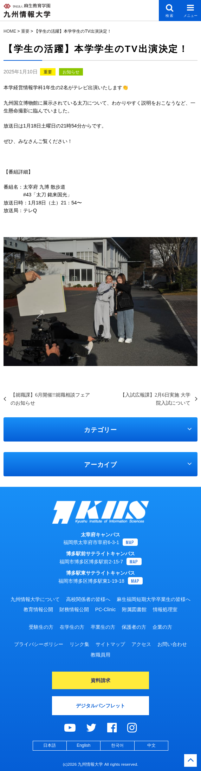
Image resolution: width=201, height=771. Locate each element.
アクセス (141, 644)
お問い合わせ (172, 644)
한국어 (117, 745)
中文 (151, 745)
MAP (130, 542)
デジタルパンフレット (100, 705)
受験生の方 (41, 627)
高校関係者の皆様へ (88, 599)
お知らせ (71, 72)
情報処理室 (165, 609)
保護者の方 (134, 627)
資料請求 (100, 680)
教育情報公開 (38, 609)
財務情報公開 (74, 609)
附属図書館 (134, 609)
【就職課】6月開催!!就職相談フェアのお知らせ (50, 398)
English (83, 745)
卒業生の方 (103, 627)
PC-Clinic (105, 609)
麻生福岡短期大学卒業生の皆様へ (153, 599)
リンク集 (79, 644)
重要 (48, 72)
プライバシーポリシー (38, 644)
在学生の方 (72, 627)
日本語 (49, 745)
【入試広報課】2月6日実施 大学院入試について (155, 398)
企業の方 (162, 627)
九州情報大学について (35, 599)
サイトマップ (110, 644)
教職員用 (100, 655)
